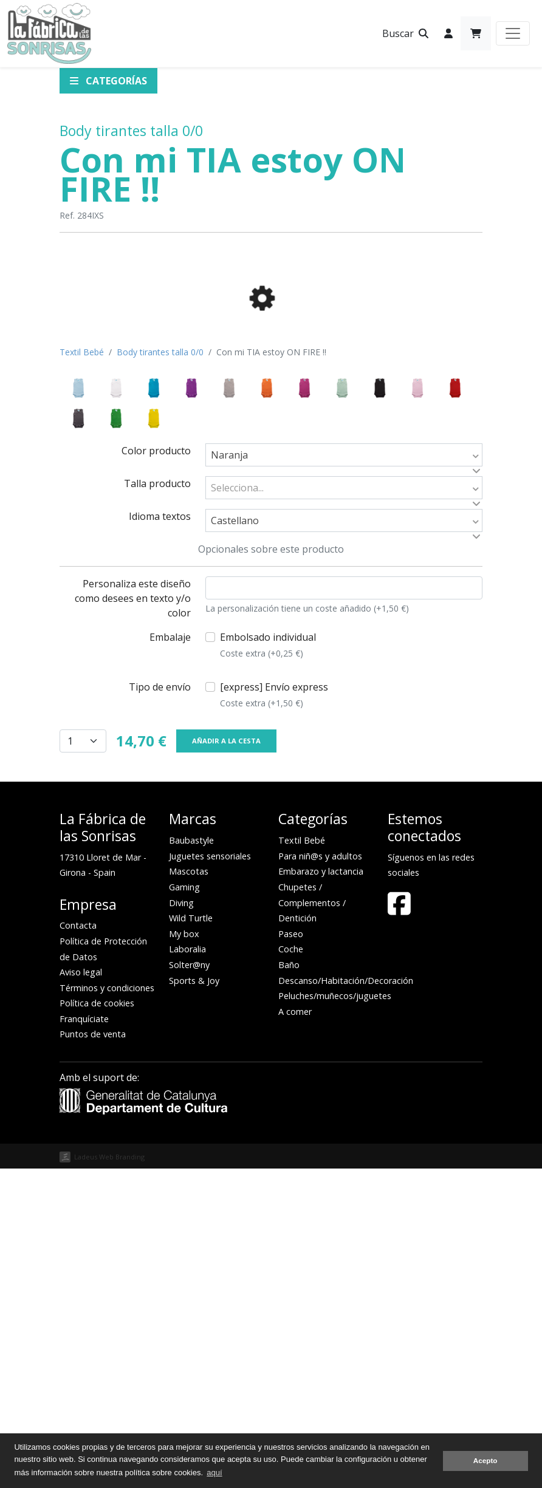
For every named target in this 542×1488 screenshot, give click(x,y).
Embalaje (170, 956)
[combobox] (343, 774)
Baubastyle (191, 1159)
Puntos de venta (93, 1353)
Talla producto (157, 803)
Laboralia (187, 1268)
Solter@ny (189, 1284)
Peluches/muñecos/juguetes (334, 1315)
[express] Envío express (274, 1014)
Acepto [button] (485, 1460)
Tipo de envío (160, 1006)
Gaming (184, 1206)
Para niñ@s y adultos (320, 1175)
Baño (289, 1284)
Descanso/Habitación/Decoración (345, 1300)
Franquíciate (84, 1338)
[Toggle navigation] (513, 33)
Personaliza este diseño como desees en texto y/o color (133, 917)
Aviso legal (81, 1291)
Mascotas (188, 1190)
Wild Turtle (191, 1237)
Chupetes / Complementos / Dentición (312, 1222)
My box (184, 1253)
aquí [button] (214, 1472)
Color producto (156, 770)
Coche (290, 1268)
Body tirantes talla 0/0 (131, 130)
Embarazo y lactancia (320, 1190)
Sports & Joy (194, 1300)
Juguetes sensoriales (210, 1175)
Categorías (108, 80)
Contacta (78, 1245)
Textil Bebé (82, 671)
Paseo (290, 1253)
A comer (295, 1331)
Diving (181, 1222)
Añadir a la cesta (226, 1060)
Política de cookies (97, 1322)
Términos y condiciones (107, 1307)
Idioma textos (160, 835)
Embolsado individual (268, 964)
